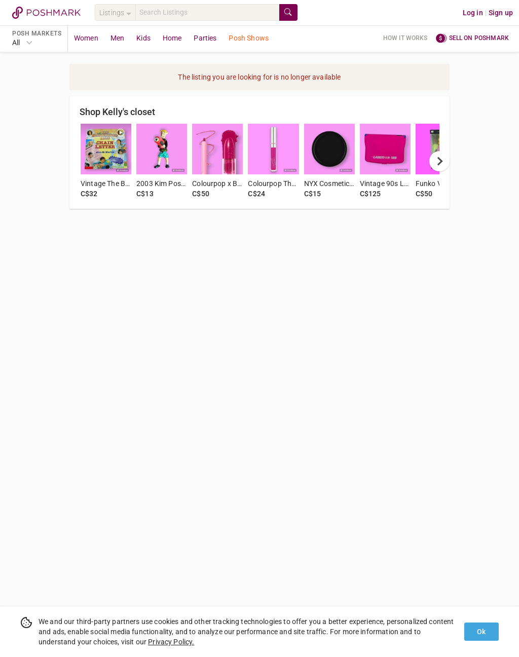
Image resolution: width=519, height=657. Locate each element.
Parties (205, 38)
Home (172, 38)
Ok (481, 632)
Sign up (501, 13)
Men (117, 38)
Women (86, 38)
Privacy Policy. (171, 642)
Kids (143, 38)
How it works (405, 38)
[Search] (207, 12)
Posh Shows (249, 38)
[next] (439, 161)
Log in (473, 13)
